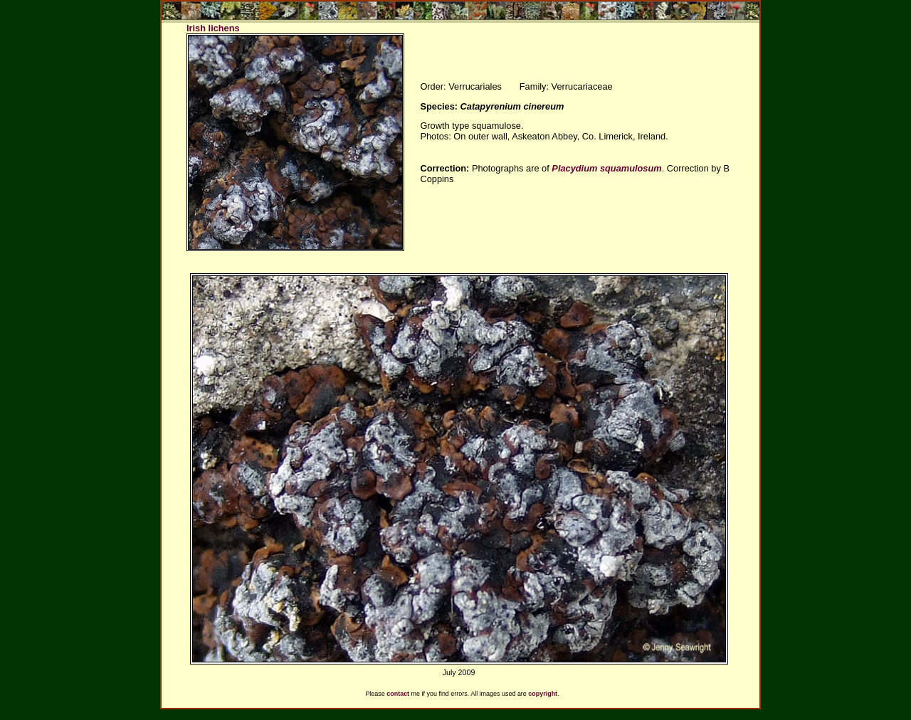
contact (397, 693)
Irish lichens (213, 28)
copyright (542, 693)
